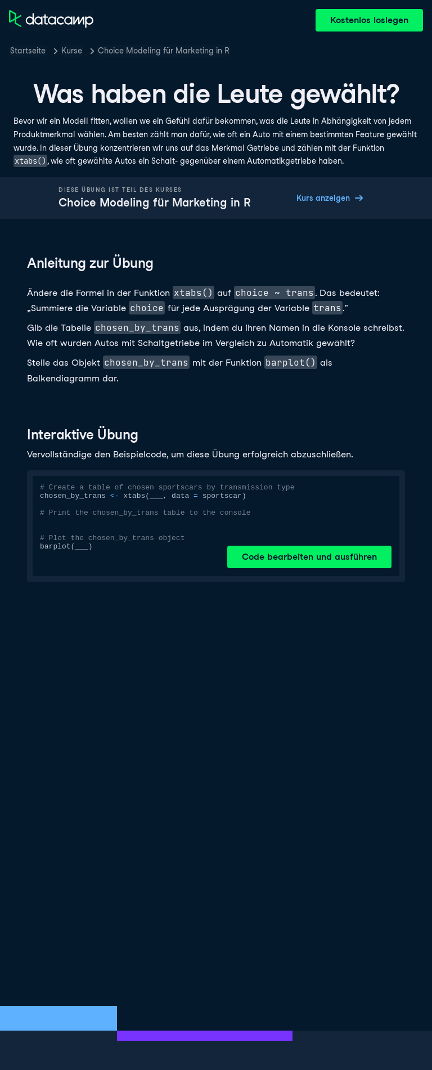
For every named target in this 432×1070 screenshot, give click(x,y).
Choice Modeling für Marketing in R (164, 50)
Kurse (71, 50)
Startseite (28, 50)
